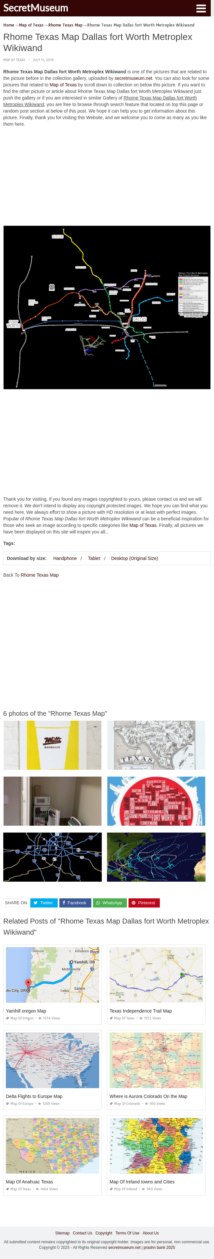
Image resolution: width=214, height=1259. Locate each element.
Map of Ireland (123, 1189)
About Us (151, 1233)
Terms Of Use (127, 1233)
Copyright (104, 1233)
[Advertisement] (107, 178)
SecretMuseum (35, 7)
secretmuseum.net (133, 78)
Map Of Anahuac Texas (29, 1181)
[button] (201, 8)
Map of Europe (19, 1104)
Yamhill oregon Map (26, 1011)
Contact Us (82, 1233)
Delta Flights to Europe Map (34, 1096)
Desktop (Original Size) (134, 558)
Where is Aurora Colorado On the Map (148, 1096)
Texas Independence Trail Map (141, 1011)
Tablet (94, 558)
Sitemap (62, 1233)
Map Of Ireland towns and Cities (142, 1181)
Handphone (65, 558)
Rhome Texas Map (39, 575)
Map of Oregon (20, 1018)
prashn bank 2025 (159, 1247)
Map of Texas (14, 60)
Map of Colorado (125, 1104)
